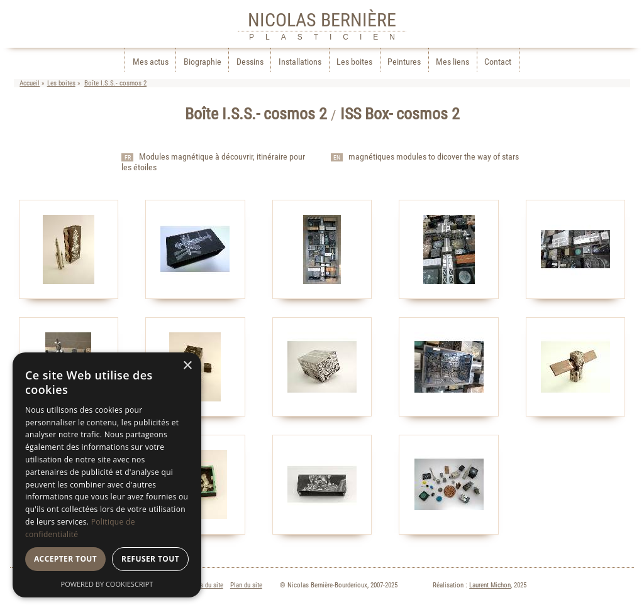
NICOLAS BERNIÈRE (322, 20)
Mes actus (151, 62)
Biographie (202, 62)
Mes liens (452, 62)
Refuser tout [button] (150, 558)
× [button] (187, 366)
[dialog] (107, 474)
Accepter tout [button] (65, 558)
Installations (300, 62)
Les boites (354, 62)
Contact (497, 62)
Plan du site (246, 585)
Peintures (404, 62)
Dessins (250, 62)
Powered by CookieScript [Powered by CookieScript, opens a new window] (107, 584)
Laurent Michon (490, 585)
